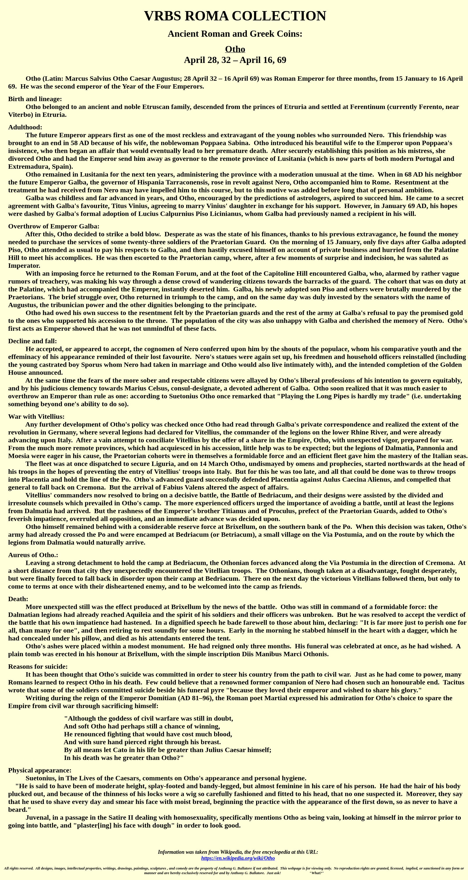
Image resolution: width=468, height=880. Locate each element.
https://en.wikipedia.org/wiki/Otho (238, 858)
